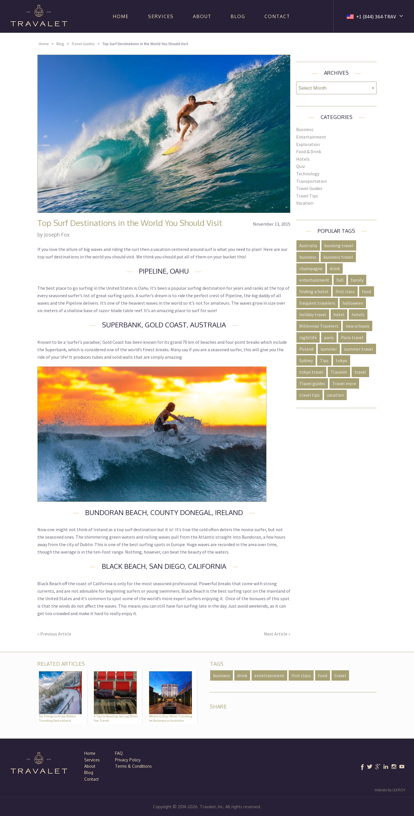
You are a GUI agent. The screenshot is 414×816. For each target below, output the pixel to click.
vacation (335, 395)
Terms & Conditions (133, 766)
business (307, 257)
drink (335, 268)
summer (329, 349)
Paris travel (352, 337)
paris (329, 337)
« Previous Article (54, 634)
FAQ (119, 753)
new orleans (357, 326)
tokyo (341, 360)
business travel (338, 257)
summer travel (358, 349)
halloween (352, 303)
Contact (277, 16)
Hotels (303, 159)
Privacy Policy (128, 759)
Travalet (339, 372)
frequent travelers (317, 303)
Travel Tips (307, 196)
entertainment (314, 280)
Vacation (304, 203)
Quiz (300, 166)
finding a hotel (313, 291)
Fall (340, 280)
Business (304, 129)
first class (345, 291)
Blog (238, 16)
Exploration (308, 144)
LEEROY (398, 790)
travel (360, 372)
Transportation (311, 181)
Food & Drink (308, 151)
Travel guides (312, 383)
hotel (339, 314)
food (366, 291)
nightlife (308, 337)
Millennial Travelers (318, 326)
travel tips (309, 395)
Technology (307, 173)
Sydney (306, 360)
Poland (306, 349)
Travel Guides (83, 43)
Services (161, 16)
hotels (358, 314)
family (357, 280)
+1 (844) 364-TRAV (376, 16)
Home (121, 16)
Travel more (344, 383)
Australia (308, 245)
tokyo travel (311, 372)
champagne (311, 268)
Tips (324, 360)
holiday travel (312, 314)
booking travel (338, 245)
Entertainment (311, 137)
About (202, 16)
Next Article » (277, 634)
